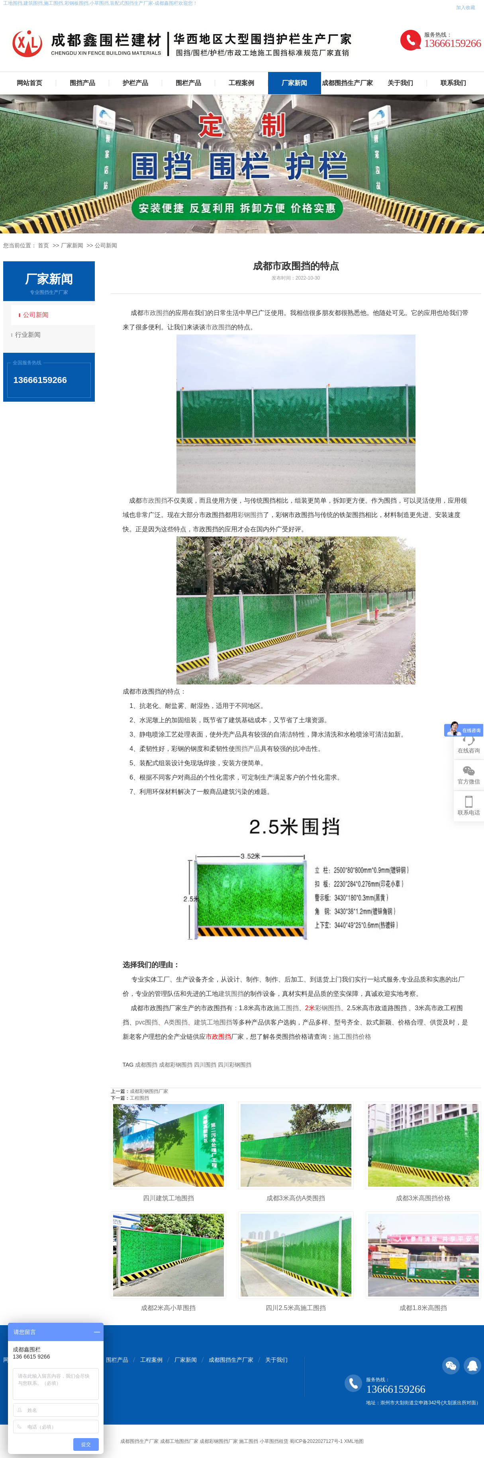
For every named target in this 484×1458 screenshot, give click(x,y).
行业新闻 (29, 334)
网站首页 (29, 83)
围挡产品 (82, 83)
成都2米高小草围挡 (168, 1307)
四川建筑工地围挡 (168, 1198)
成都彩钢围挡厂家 (149, 1091)
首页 (43, 245)
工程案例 (241, 83)
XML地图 (354, 1441)
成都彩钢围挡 (175, 1064)
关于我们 (400, 83)
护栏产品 (135, 83)
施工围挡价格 (352, 1036)
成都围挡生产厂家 (347, 83)
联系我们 (453, 83)
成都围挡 (146, 1064)
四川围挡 (205, 1064)
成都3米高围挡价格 (423, 1198)
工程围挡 (139, 1098)
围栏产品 (188, 83)
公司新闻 (106, 245)
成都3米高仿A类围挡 (295, 1198)
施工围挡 (286, 1008)
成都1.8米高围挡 (423, 1307)
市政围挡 (156, 312)
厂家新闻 (294, 83)
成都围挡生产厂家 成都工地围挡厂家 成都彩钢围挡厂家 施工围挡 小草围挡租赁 (204, 1441)
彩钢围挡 (250, 514)
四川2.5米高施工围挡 (295, 1307)
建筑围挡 (231, 993)
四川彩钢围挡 (234, 1064)
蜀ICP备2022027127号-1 (316, 1441)
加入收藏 (465, 7)
